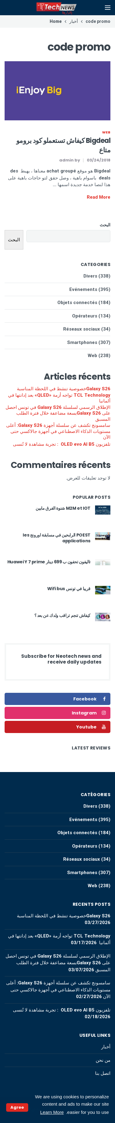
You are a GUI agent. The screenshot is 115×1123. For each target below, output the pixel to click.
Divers (90, 276)
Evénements (83, 289)
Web (106, 132)
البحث (105, 225)
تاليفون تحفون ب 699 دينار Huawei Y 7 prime (48, 562)
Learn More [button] (52, 1112)
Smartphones (82, 342)
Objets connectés (77, 302)
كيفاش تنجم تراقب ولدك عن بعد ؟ (62, 615)
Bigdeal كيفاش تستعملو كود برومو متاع (63, 145)
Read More (98, 197)
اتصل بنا (102, 1073)
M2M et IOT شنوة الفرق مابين (63, 508)
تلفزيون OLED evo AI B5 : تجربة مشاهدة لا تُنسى (61, 444)
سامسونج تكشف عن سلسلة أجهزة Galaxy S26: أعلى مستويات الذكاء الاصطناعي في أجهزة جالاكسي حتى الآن (58, 431)
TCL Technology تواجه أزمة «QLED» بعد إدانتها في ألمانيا (59, 398)
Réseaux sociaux (81, 329)
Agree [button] (17, 1107)
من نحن (103, 1060)
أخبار (105, 1047)
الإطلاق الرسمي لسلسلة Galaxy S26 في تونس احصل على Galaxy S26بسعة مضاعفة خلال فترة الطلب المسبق (58, 413)
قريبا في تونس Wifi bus (68, 589)
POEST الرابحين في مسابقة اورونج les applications (56, 538)
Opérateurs (84, 316)
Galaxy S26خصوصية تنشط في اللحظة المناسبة (63, 388)
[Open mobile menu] (107, 8)
